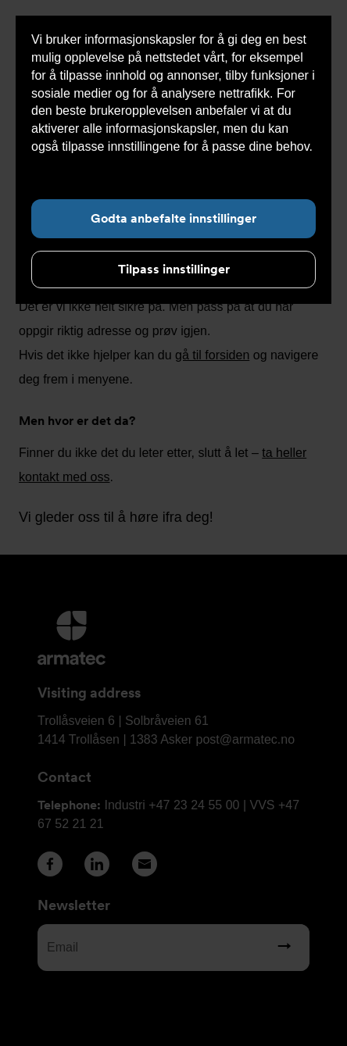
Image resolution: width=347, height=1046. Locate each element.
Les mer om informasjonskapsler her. (133, 164)
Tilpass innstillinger (174, 269)
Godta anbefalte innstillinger (173, 218)
